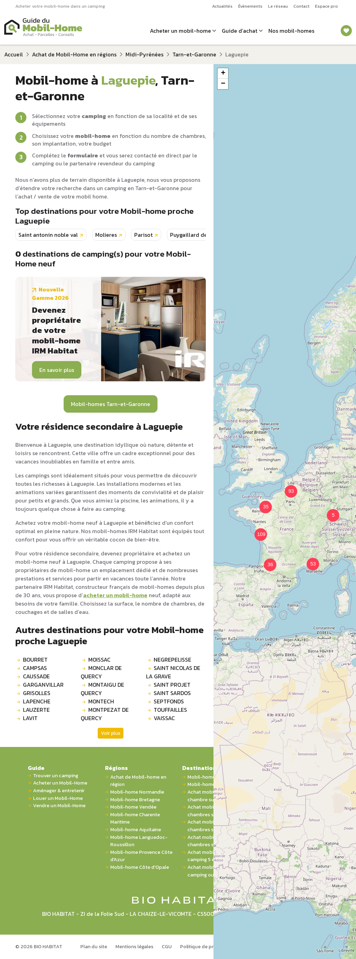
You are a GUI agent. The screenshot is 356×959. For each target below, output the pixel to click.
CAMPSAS (35, 668)
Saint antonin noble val (48, 235)
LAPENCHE (36, 701)
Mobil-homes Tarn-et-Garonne (110, 404)
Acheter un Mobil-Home (60, 783)
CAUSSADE (36, 676)
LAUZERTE (36, 709)
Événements (250, 6)
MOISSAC (99, 659)
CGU (167, 946)
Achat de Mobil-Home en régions (74, 54)
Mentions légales (134, 946)
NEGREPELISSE (172, 659)
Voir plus (110, 733)
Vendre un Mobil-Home (59, 805)
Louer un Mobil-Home (58, 798)
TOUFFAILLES (170, 709)
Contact (301, 6)
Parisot (143, 235)
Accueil (13, 54)
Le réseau (278, 6)
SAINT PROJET (172, 684)
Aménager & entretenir (58, 790)
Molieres (106, 235)
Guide (36, 768)
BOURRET (35, 659)
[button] (261, 503)
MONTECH (101, 701)
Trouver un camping (55, 775)
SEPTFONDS (169, 701)
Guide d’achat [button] (239, 30)
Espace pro (326, 6)
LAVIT (30, 718)
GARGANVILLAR (43, 684)
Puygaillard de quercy (198, 235)
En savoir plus (56, 370)
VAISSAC (164, 718)
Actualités (222, 6)
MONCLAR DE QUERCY (101, 672)
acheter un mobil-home (115, 595)
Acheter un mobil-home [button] (180, 30)
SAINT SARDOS (172, 693)
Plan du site (93, 946)
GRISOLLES (36, 693)
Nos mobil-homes (291, 30)
